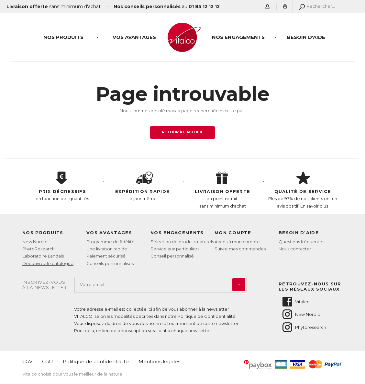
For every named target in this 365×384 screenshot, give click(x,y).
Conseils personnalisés (110, 263)
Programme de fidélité (110, 241)
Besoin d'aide (306, 37)
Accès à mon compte (237, 241)
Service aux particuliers (174, 248)
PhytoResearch (38, 248)
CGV (27, 361)
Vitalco (296, 301)
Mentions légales (159, 361)
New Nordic (34, 241)
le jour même (142, 186)
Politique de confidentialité (96, 361)
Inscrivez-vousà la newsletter (44, 285)
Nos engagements (238, 37)
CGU (47, 361)
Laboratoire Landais (43, 255)
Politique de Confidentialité (207, 316)
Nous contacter (295, 248)
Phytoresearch (304, 327)
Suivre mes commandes (240, 248)
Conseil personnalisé (172, 255)
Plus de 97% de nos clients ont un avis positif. (303, 190)
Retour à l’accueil (183, 132)
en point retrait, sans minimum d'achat (222, 190)
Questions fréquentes (301, 241)
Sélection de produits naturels (182, 241)
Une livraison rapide (106, 248)
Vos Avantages (134, 37)
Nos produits (63, 37)
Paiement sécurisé (106, 255)
